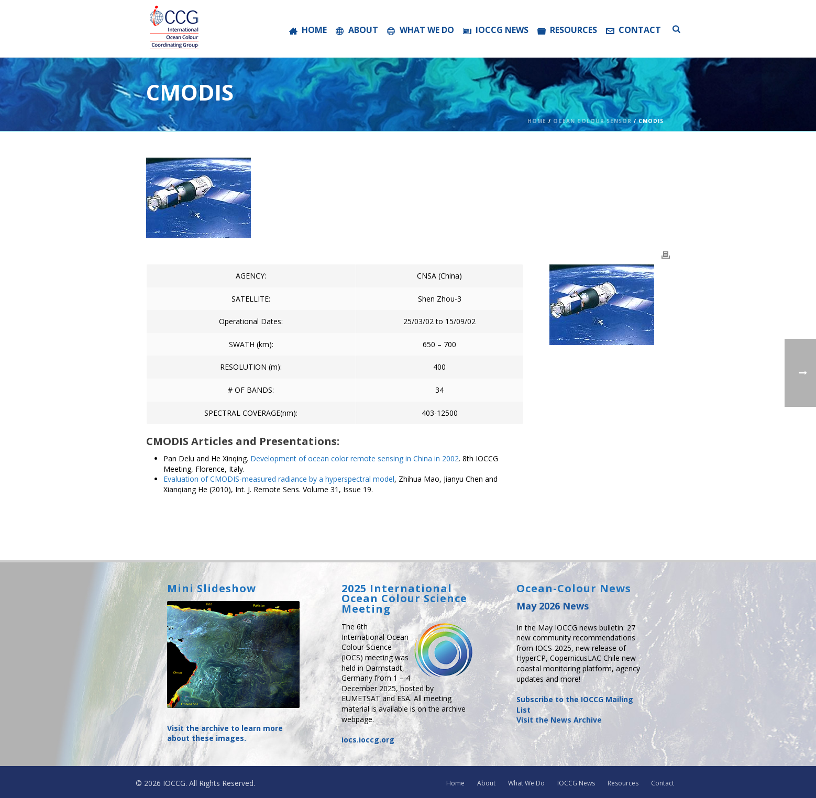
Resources (567, 30)
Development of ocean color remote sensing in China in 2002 (354, 458)
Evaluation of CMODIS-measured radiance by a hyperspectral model (278, 479)
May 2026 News (552, 606)
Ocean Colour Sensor (592, 121)
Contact (633, 30)
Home (308, 30)
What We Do (420, 30)
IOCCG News (495, 30)
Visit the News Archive (559, 720)
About (357, 30)
